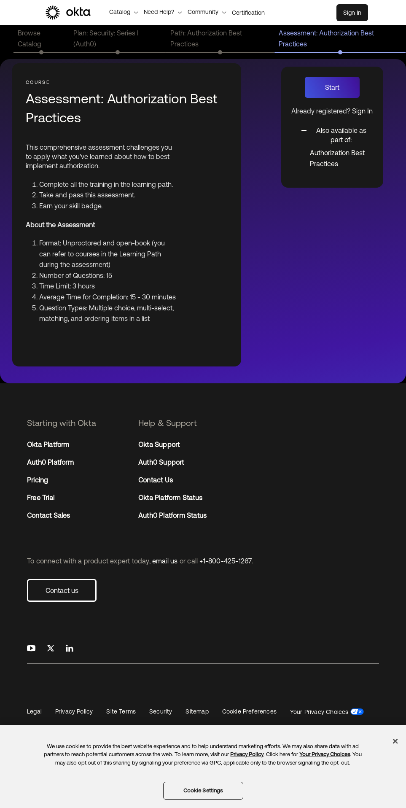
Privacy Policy (74, 711)
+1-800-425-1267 (225, 561)
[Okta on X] (50, 648)
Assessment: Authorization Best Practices (326, 38)
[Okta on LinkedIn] (69, 648)
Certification (248, 12)
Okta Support (159, 444)
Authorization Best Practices (337, 158)
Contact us (62, 590)
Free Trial (40, 497)
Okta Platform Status (170, 497)
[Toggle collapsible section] (337, 134)
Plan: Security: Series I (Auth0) (106, 38)
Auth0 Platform (50, 462)
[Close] (395, 741)
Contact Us (155, 480)
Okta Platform (48, 444)
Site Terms (121, 711)
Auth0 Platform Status (172, 515)
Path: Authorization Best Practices (206, 38)
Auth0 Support (161, 462)
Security (160, 711)
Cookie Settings (203, 790)
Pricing (37, 480)
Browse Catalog (29, 38)
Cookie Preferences (249, 711)
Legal (34, 711)
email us (165, 561)
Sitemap (197, 711)
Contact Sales (48, 515)
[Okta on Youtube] (31, 648)
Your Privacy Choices (319, 711)
